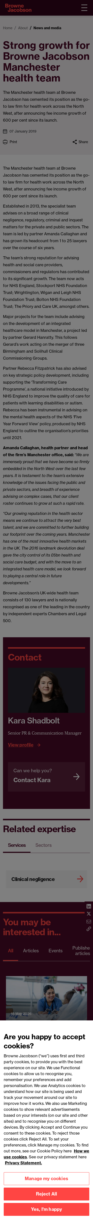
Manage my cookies (46, 1184)
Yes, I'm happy (46, 1214)
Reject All (46, 1199)
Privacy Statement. (23, 1168)
